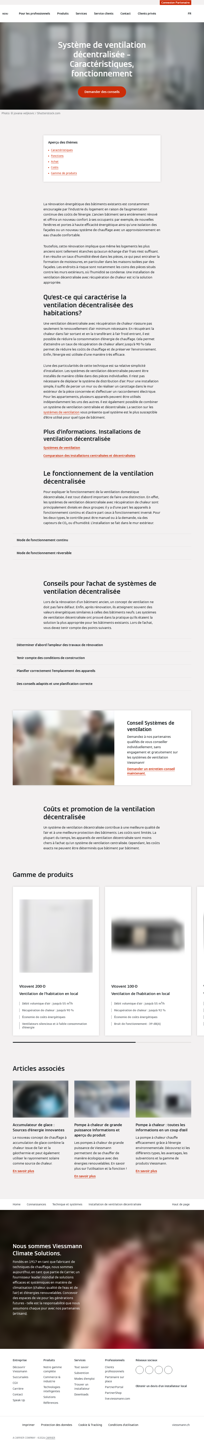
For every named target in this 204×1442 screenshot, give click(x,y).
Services (81, 13)
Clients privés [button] (147, 13)
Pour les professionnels (34, 13)
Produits (63, 13)
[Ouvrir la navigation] (5, 13)
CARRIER (50, 1437)
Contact (126, 13)
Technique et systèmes (67, 1204)
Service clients (103, 13)
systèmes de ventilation (61, 412)
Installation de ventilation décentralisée (115, 1204)
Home (17, 1204)
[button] (182, 1204)
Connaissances (36, 1204)
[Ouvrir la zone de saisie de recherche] (181, 14)
